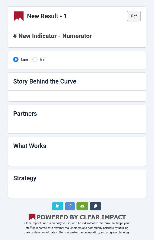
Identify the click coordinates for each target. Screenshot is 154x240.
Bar (43, 59)
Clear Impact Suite (36, 223)
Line (24, 59)
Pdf (134, 16)
